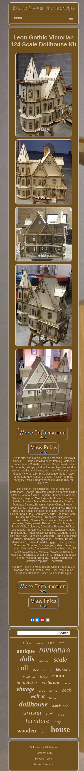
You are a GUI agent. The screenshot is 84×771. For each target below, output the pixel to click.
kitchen (53, 698)
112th (50, 714)
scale (60, 659)
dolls (27, 659)
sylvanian (44, 661)
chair (67, 683)
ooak (66, 690)
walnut (37, 696)
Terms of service (43, 764)
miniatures (27, 682)
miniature (55, 650)
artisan (32, 712)
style (36, 670)
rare (61, 643)
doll (22, 668)
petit (43, 732)
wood (42, 691)
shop (44, 676)
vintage (25, 689)
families (39, 643)
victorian (50, 682)
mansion (29, 676)
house (60, 729)
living (61, 714)
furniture (37, 720)
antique (26, 651)
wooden (26, 730)
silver (27, 642)
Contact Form (43, 753)
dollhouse (33, 704)
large (58, 722)
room (58, 675)
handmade (60, 706)
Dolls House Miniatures (43, 747)
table (47, 669)
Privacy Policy (43, 758)
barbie (54, 691)
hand (51, 643)
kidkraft (63, 669)
